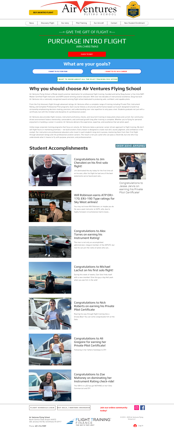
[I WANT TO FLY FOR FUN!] (57, 71)
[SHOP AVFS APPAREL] (131, 146)
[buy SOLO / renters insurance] (73, 407)
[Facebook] (142, 407)
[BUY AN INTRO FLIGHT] (43, 12)
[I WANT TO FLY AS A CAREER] (116, 71)
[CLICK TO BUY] (87, 54)
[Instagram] (136, 407)
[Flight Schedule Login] (42, 407)
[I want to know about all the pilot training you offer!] (87, 79)
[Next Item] (142, 166)
